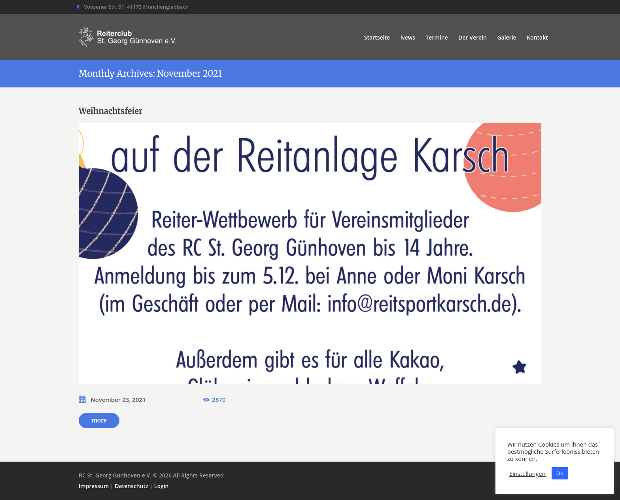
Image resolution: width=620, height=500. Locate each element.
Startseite (377, 37)
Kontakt (537, 37)
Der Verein (472, 37)
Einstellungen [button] (527, 473)
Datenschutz (131, 486)
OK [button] (559, 473)
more (99, 420)
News (408, 37)
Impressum (94, 486)
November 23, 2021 (118, 399)
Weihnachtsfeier (110, 111)
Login (161, 486)
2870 (218, 399)
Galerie (506, 37)
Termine (436, 37)
